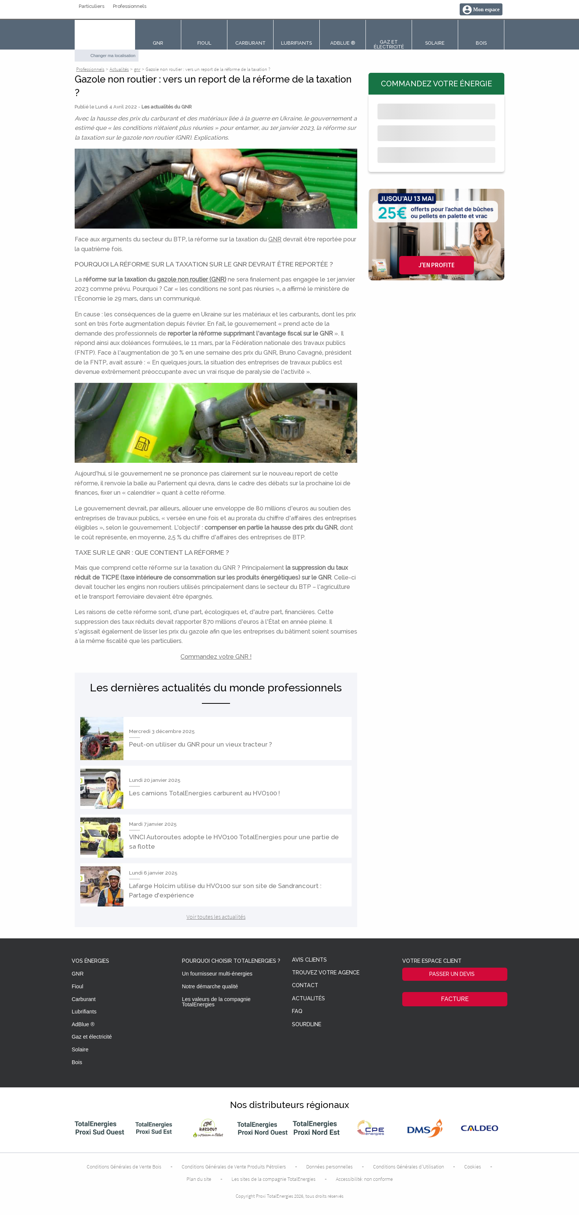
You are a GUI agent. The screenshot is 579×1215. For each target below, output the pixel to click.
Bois (77, 1062)
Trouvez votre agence (325, 973)
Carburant (84, 999)
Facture (455, 999)
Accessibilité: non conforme (364, 1179)
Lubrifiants (84, 1012)
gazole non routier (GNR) (191, 279)
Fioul (77, 986)
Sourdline (306, 1024)
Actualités (308, 998)
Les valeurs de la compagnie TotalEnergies (216, 1001)
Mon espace (486, 9)
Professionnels (129, 6)
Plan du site (198, 1179)
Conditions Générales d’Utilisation (408, 1166)
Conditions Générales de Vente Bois (124, 1166)
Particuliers (91, 6)
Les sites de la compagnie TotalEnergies (274, 1179)
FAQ (297, 1011)
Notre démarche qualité (210, 986)
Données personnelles (329, 1166)
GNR (274, 239)
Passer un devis (452, 974)
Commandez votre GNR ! (215, 656)
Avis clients (309, 960)
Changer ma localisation (112, 55)
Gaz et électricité (92, 1037)
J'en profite (436, 265)
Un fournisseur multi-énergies (217, 974)
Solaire (80, 1049)
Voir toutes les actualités (215, 916)
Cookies (472, 1166)
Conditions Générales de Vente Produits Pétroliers (234, 1166)
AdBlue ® (83, 1024)
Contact (305, 985)
